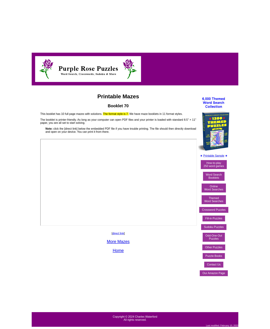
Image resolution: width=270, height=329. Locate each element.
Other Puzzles (213, 247)
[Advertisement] (104, 25)
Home (118, 250)
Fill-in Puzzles (213, 218)
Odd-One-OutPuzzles (213, 237)
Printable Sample (213, 155)
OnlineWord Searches (213, 188)
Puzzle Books (213, 255)
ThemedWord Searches (213, 200)
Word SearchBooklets (214, 176)
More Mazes (118, 241)
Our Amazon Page (213, 273)
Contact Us (214, 264)
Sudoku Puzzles (214, 227)
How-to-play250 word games (214, 164)
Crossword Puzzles (214, 209)
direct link (118, 233)
